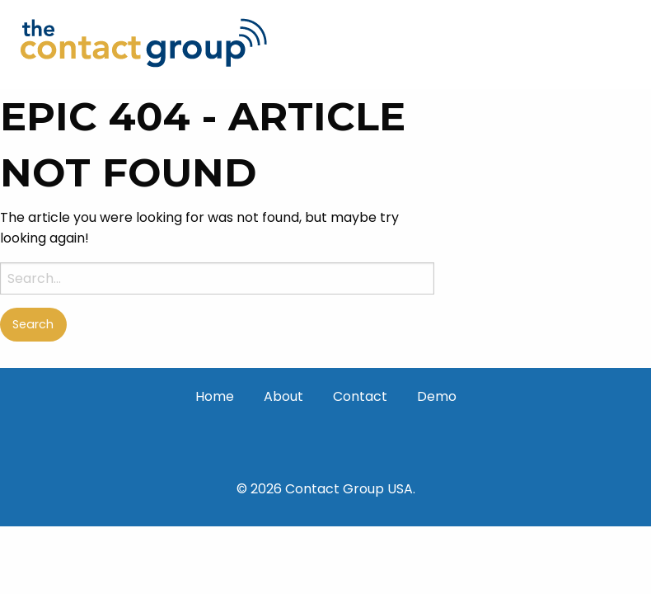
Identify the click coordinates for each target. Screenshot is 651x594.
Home (214, 396)
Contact (360, 396)
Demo (437, 396)
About (283, 396)
